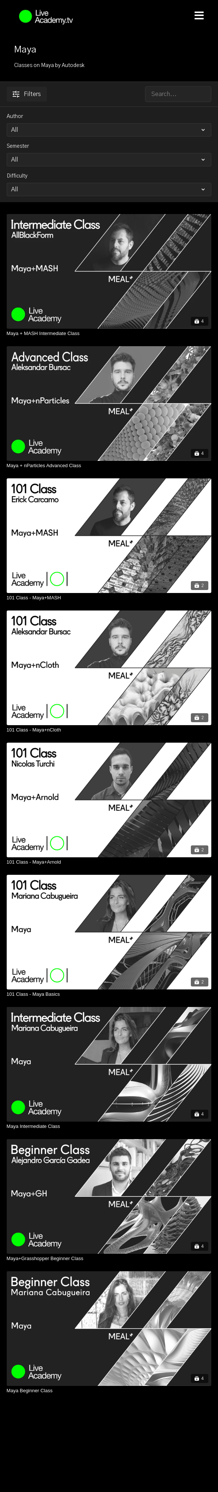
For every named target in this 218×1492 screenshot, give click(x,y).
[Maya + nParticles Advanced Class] (109, 465)
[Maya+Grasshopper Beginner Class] (109, 1258)
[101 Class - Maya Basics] (109, 994)
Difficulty (17, 176)
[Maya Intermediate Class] (109, 1126)
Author (15, 116)
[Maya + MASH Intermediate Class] (109, 333)
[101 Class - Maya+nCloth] (109, 730)
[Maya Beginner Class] (109, 1390)
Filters (27, 94)
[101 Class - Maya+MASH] (109, 598)
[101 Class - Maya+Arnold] (109, 862)
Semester (18, 146)
